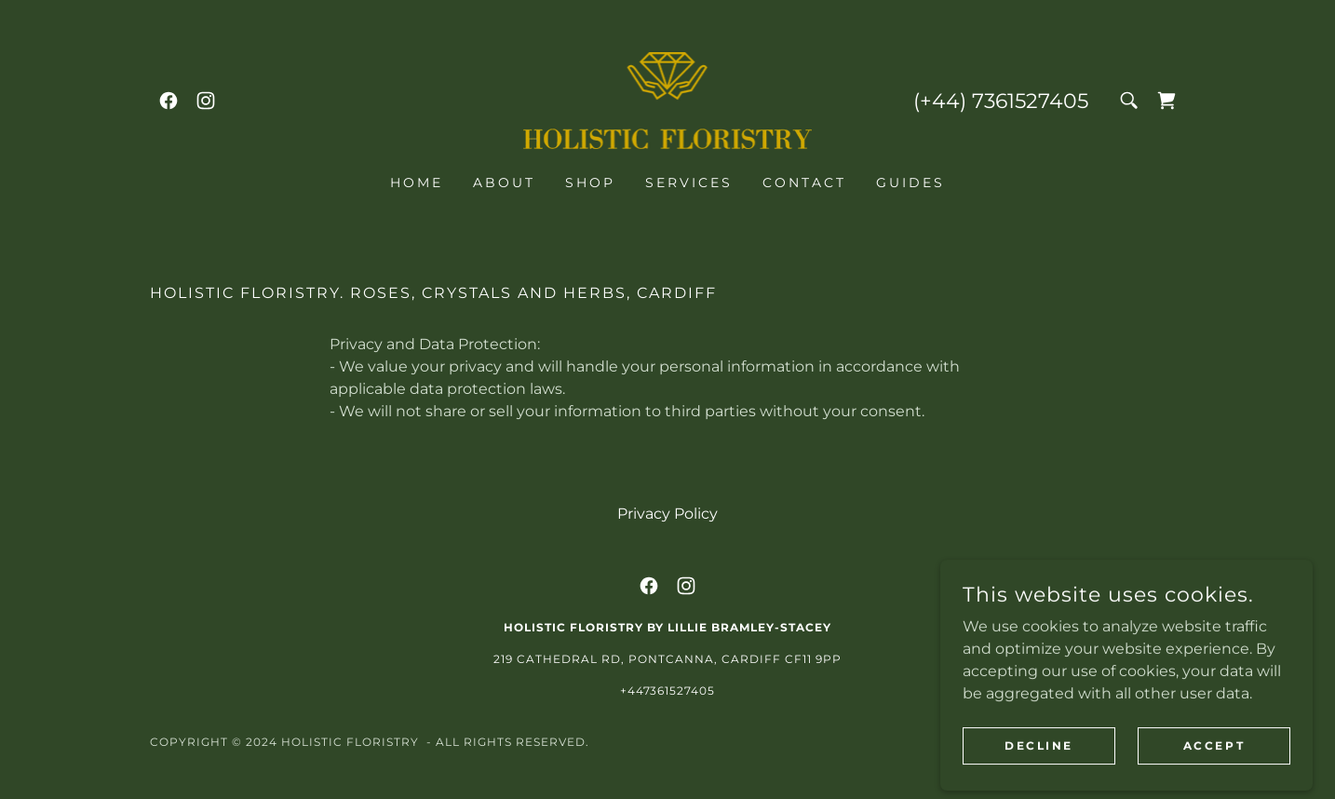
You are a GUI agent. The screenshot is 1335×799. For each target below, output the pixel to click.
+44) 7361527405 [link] (1004, 101)
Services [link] (689, 182)
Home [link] (416, 182)
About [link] (504, 182)
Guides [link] (910, 182)
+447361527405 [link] (668, 690)
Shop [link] (590, 182)
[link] (168, 100)
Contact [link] (804, 182)
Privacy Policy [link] (667, 513)
